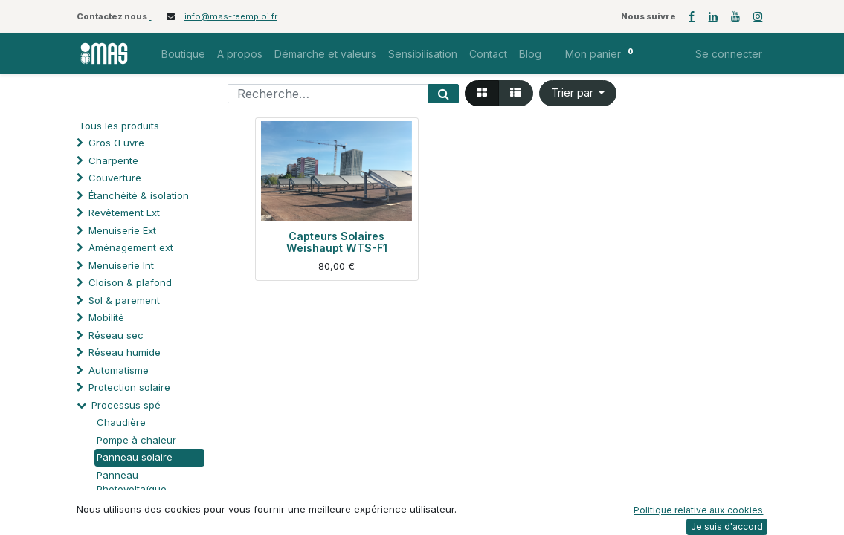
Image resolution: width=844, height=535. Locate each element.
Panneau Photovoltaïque (132, 482)
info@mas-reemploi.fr (230, 16)
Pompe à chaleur (136, 440)
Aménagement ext (130, 247)
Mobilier (97, 524)
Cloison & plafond (130, 282)
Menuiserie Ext (122, 230)
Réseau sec (116, 335)
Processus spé (126, 405)
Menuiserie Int (121, 265)
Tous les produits (119, 126)
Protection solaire (129, 387)
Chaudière (121, 422)
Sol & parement (125, 300)
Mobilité (106, 317)
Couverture (114, 178)
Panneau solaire (135, 457)
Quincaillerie (117, 507)
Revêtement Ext (124, 212)
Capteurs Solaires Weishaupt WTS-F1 (336, 242)
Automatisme (118, 370)
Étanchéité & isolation (138, 195)
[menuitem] (183, 54)
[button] (578, 93)
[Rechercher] (443, 93)
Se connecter (728, 54)
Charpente (113, 160)
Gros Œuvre (116, 143)
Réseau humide (124, 352)
